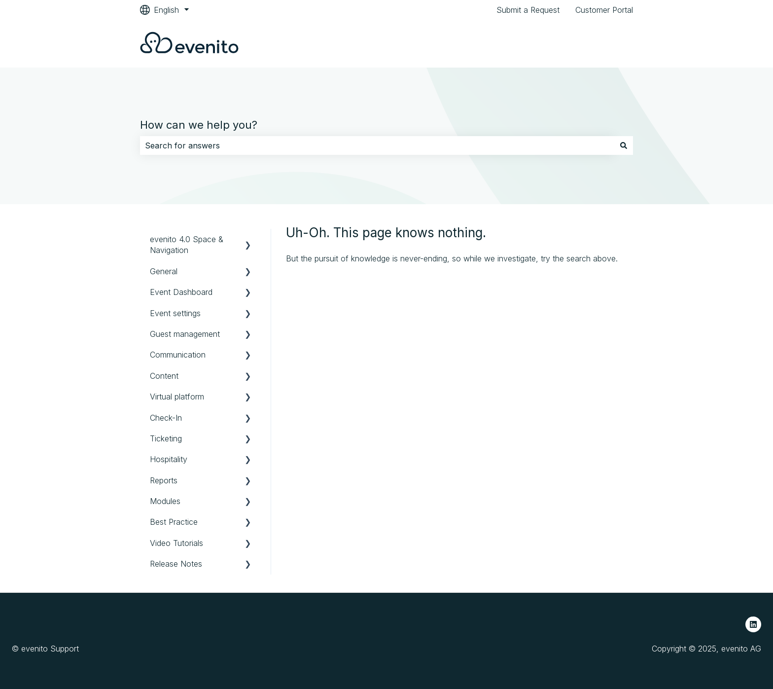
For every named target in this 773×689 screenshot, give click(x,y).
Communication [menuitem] (178, 355)
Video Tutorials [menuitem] (176, 543)
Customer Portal (604, 10)
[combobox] (377, 145)
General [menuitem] (163, 271)
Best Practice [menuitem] (174, 522)
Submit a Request (528, 10)
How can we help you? (198, 124)
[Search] (623, 145)
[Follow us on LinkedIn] (753, 624)
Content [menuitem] (164, 376)
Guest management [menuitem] (185, 334)
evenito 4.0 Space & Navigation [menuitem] (186, 244)
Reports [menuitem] (163, 480)
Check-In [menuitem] (166, 418)
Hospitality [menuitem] (168, 459)
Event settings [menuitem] (175, 313)
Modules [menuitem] (165, 501)
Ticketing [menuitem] (166, 438)
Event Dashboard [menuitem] (181, 292)
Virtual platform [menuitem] (177, 396)
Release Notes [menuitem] (176, 564)
